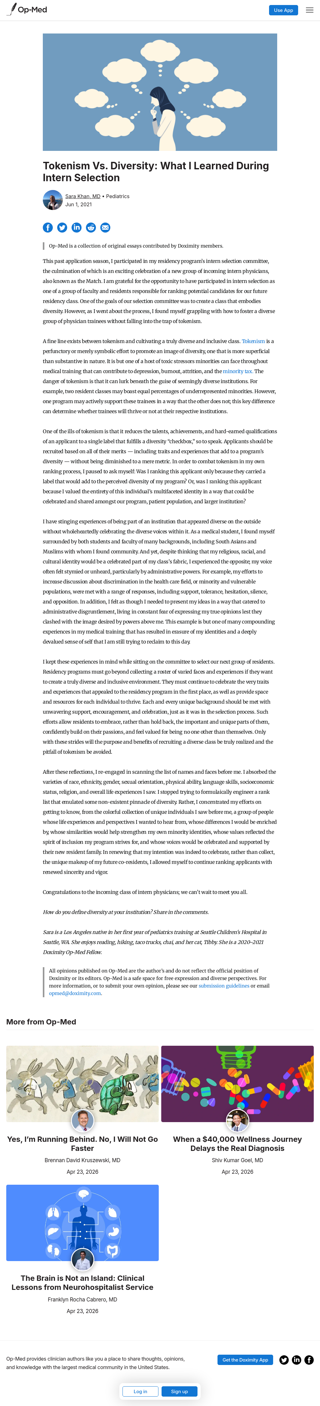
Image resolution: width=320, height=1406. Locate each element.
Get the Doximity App (245, 1360)
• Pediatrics (116, 196)
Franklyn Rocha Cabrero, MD (82, 1299)
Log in (141, 1391)
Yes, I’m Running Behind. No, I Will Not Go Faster (82, 1144)
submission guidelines (224, 986)
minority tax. (238, 371)
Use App (283, 10)
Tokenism (253, 341)
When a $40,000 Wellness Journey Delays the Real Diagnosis (237, 1144)
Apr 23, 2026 (52, 1171)
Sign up (179, 1391)
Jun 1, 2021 (78, 204)
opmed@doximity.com (75, 993)
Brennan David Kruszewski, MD (82, 1160)
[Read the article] (82, 1084)
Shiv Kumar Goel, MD (237, 1160)
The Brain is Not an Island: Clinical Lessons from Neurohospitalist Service (82, 1283)
